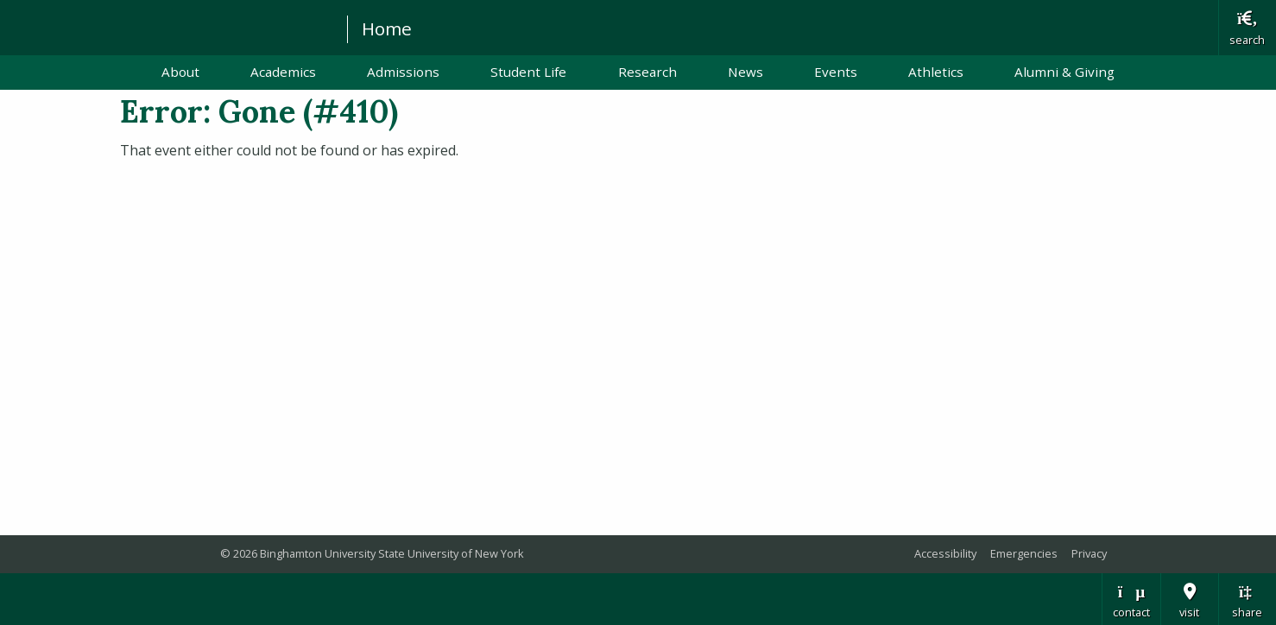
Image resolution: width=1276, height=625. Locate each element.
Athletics (935, 71)
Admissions (403, 71)
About (180, 71)
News (745, 71)
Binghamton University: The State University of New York (165, 26)
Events (835, 71)
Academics (283, 71)
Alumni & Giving (1064, 71)
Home (387, 28)
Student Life (528, 71)
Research (647, 71)
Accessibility (945, 553)
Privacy (1089, 553)
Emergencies (1024, 553)
